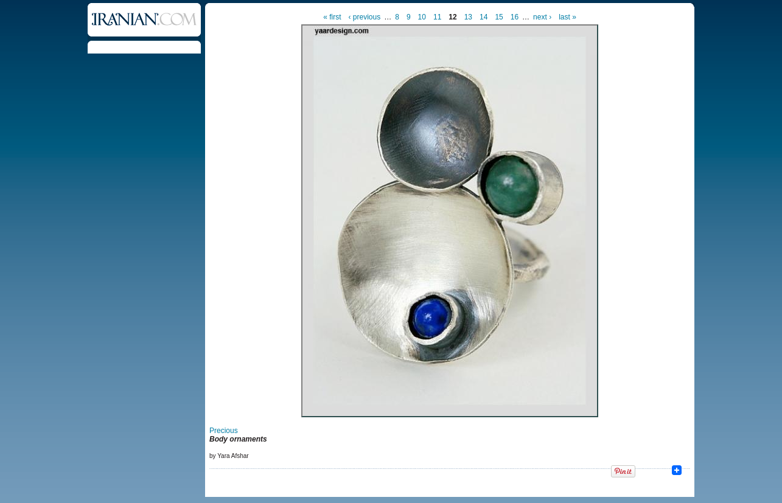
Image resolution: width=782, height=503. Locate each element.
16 (514, 17)
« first (332, 17)
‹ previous (365, 17)
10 (422, 17)
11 (437, 17)
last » (567, 17)
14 (483, 17)
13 (468, 17)
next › (542, 17)
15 (499, 17)
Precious (223, 430)
